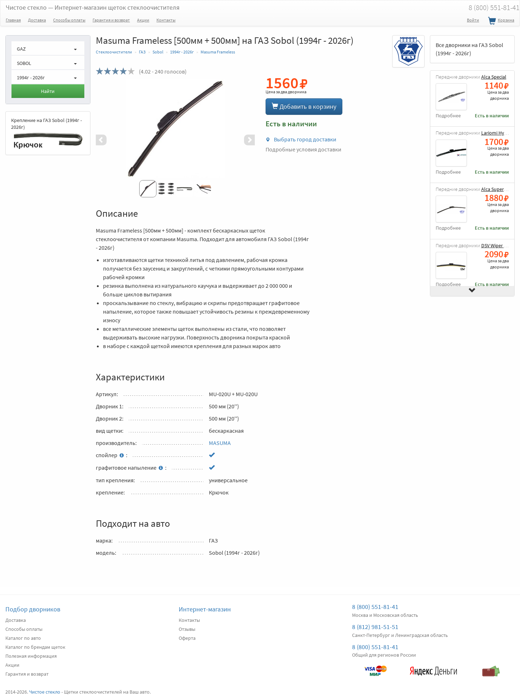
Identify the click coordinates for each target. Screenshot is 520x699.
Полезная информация (31, 656)
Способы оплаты (69, 20)
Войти (473, 20)
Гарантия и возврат (111, 20)
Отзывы (187, 629)
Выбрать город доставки (301, 139)
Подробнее (448, 116)
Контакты (165, 20)
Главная (13, 20)
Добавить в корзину (304, 106)
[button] (108, 140)
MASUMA (220, 442)
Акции (143, 20)
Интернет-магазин (205, 609)
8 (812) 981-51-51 (375, 627)
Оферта (187, 638)
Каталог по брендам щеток (35, 647)
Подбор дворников (32, 609)
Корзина (500, 21)
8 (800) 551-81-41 (375, 606)
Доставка (37, 20)
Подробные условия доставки (303, 149)
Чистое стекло (92, 7)
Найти (48, 91)
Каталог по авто (23, 638)
